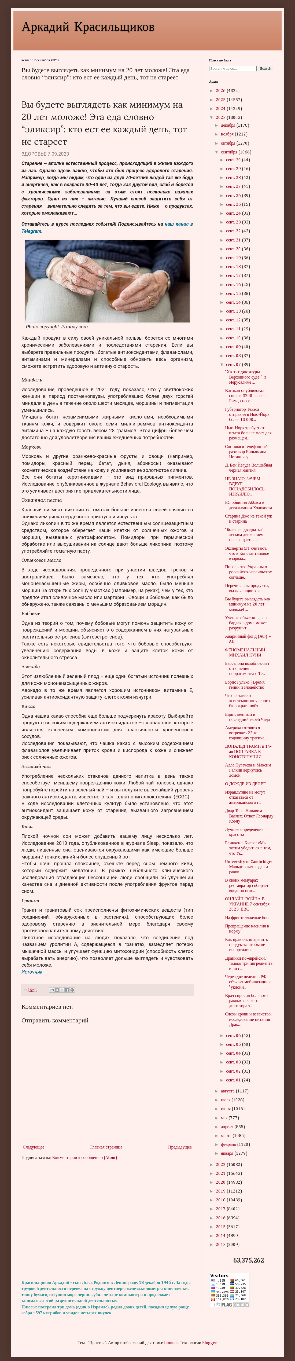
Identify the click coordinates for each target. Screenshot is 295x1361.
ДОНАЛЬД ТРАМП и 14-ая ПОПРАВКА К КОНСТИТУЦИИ (248, 751)
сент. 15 (234, 294)
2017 (221, 1209)
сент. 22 (234, 231)
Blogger (209, 1343)
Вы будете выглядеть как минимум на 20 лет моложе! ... (247, 604)
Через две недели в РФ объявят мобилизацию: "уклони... (248, 982)
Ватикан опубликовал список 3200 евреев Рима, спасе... (245, 396)
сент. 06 (234, 1036)
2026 (221, 91)
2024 (221, 109)
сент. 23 (234, 222)
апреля (227, 1127)
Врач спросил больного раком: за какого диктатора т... (246, 1001)
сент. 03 (234, 1062)
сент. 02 (234, 1071)
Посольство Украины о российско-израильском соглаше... (248, 572)
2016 (221, 1218)
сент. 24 (234, 213)
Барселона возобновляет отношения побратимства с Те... (247, 669)
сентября (229, 152)
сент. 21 (234, 240)
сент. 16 (234, 285)
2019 (221, 1191)
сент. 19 (234, 258)
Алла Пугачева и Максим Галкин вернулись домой (248, 770)
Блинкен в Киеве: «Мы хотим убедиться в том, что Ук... (248, 848)
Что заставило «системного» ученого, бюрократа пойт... (248, 701)
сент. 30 (234, 160)
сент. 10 (234, 338)
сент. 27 (234, 187)
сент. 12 (234, 320)
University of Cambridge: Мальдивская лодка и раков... (248, 867)
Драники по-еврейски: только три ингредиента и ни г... (248, 963)
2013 (221, 1245)
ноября (228, 134)
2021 (221, 1174)
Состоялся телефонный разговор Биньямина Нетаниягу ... (246, 452)
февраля (229, 1145)
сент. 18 (234, 267)
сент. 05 (234, 1045)
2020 (221, 1182)
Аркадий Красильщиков (88, 26)
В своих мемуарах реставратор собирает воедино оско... (246, 885)
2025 (221, 100)
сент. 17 (234, 276)
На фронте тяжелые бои (246, 918)
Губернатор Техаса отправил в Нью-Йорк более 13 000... (247, 415)
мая (224, 1118)
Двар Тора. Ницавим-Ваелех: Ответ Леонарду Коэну (249, 816)
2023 (221, 118)
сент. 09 (234, 347)
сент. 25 (234, 205)
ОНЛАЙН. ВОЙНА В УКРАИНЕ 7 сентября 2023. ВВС (247, 904)
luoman (171, 1343)
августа (228, 1091)
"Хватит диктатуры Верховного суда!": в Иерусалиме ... (245, 377)
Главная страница (106, 1147)
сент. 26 (234, 196)
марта (227, 1136)
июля (226, 1100)
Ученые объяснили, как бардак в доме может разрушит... (246, 623)
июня (226, 1109)
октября (228, 143)
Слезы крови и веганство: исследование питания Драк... (248, 1019)
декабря (228, 125)
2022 (221, 1165)
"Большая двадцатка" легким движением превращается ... (244, 535)
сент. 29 (234, 169)
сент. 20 (234, 249)
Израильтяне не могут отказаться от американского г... (245, 797)
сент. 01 (234, 1080)
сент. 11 (234, 329)
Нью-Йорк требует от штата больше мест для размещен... (248, 433)
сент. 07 (234, 365)
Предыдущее (180, 1147)
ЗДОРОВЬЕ (33, 154)
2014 (221, 1236)
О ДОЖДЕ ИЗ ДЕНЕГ (245, 784)
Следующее (33, 1147)
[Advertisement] (107, 1220)
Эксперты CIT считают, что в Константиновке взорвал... (247, 553)
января (227, 1153)
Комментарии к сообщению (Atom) (84, 1158)
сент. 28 (234, 178)
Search (265, 69)
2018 (221, 1200)
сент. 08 (234, 356)
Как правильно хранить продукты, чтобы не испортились (246, 945)
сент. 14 (234, 302)
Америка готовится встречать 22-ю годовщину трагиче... (246, 733)
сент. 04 (234, 1053)
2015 (221, 1227)
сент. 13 (234, 311)
